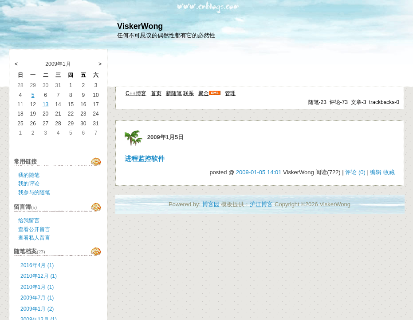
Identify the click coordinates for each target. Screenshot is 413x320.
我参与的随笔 (34, 192)
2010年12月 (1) (38, 276)
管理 (230, 93)
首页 (156, 93)
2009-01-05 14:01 (259, 172)
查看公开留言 (34, 229)
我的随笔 (28, 175)
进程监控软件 (145, 158)
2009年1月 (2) (37, 309)
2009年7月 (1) (37, 298)
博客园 (211, 204)
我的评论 (28, 183)
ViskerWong (140, 26)
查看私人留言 (34, 238)
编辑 (376, 172)
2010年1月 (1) (37, 287)
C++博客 (136, 93)
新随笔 (174, 93)
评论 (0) (355, 172)
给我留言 (28, 220)
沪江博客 (261, 204)
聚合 (203, 93)
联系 (188, 93)
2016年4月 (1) (37, 265)
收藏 (389, 172)
